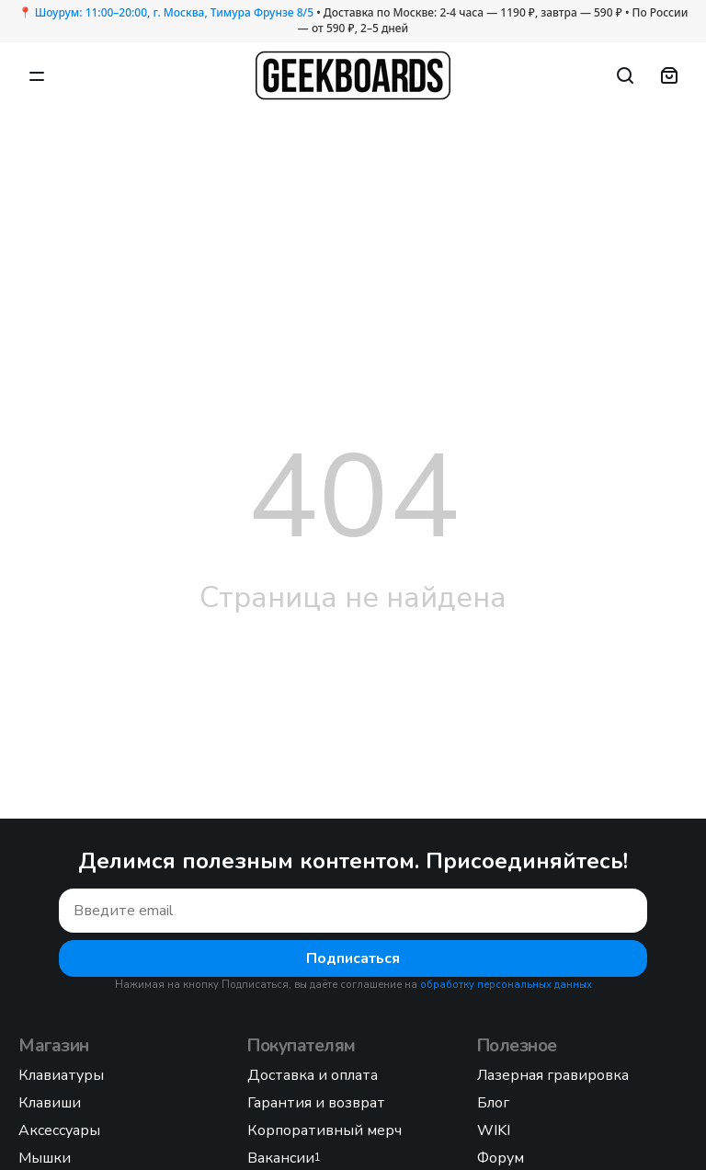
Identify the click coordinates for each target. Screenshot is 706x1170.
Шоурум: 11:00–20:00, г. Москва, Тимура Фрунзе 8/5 (174, 12)
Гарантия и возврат (316, 1103)
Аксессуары (59, 1130)
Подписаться (353, 958)
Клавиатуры (61, 1075)
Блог (493, 1103)
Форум (500, 1158)
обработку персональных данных (506, 985)
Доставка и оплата (312, 1075)
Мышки (44, 1158)
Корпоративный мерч (324, 1130)
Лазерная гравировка (553, 1075)
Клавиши (49, 1103)
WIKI (493, 1130)
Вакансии (284, 1158)
